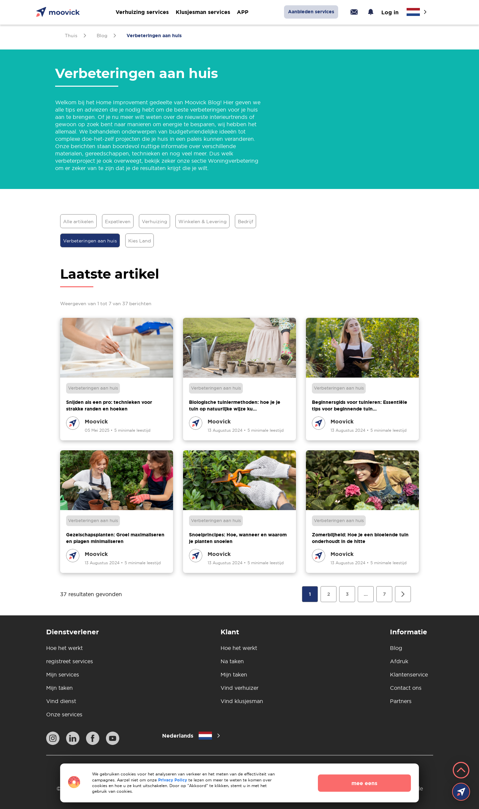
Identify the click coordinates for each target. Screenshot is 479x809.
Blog (396, 648)
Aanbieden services (311, 11)
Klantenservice (409, 674)
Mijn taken (59, 688)
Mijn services (62, 674)
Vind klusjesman (242, 701)
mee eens (364, 783)
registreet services (69, 661)
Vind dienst (61, 701)
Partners (401, 701)
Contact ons (406, 688)
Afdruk (399, 661)
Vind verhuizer (239, 688)
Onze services (64, 714)
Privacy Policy (172, 780)
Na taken (232, 661)
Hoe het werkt (64, 648)
